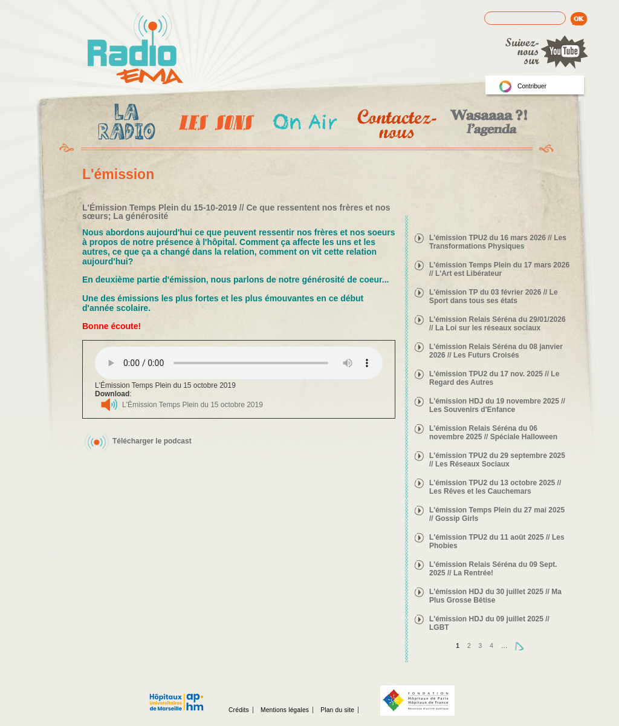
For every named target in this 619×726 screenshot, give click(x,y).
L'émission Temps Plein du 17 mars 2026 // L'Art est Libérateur (499, 269)
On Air (304, 123)
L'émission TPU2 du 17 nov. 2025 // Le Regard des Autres (494, 378)
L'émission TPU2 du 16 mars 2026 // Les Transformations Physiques (497, 242)
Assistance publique (176, 696)
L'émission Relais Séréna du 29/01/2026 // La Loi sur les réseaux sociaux (497, 323)
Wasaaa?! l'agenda (487, 123)
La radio (124, 124)
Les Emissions (214, 124)
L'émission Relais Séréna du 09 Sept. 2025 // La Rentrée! (493, 568)
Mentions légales (285, 710)
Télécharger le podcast (152, 441)
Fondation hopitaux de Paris (417, 700)
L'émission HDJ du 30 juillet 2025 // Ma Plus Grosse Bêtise (495, 595)
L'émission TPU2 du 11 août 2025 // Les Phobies (497, 541)
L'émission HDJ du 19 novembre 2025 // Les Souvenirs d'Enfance (497, 405)
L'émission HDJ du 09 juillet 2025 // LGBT (489, 623)
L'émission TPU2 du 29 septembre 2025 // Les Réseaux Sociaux (497, 459)
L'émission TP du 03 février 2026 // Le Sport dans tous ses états (493, 296)
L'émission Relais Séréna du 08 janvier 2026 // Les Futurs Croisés (496, 350)
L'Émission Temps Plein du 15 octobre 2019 (192, 405)
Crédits (238, 710)
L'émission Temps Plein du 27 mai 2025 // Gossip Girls (497, 514)
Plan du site (337, 710)
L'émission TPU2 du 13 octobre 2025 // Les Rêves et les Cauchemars (495, 487)
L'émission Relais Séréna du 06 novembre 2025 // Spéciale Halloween (493, 432)
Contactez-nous (395, 123)
